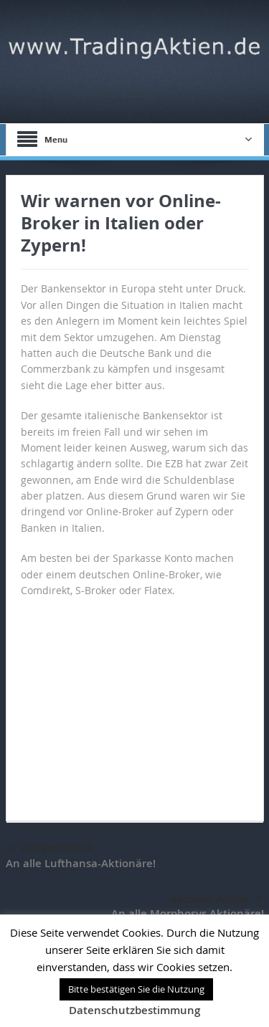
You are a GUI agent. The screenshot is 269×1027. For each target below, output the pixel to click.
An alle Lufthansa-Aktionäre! (81, 863)
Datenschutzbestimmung (134, 1010)
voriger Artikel (49, 849)
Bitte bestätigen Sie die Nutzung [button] (136, 989)
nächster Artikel (216, 899)
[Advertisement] (135, 702)
